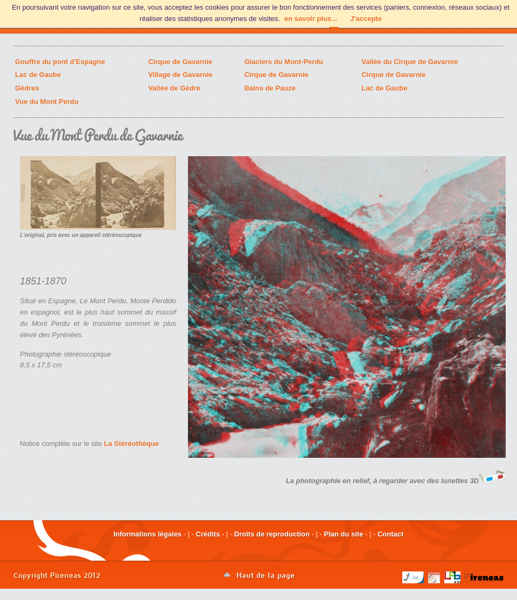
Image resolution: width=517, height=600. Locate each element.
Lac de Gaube (38, 75)
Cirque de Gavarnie (180, 62)
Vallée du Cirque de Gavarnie (409, 62)
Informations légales (147, 534)
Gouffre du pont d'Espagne (60, 62)
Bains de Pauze (270, 88)
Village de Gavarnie (180, 75)
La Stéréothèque (131, 443)
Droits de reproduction (272, 534)
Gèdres (27, 88)
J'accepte (366, 19)
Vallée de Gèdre (174, 88)
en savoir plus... (310, 19)
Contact (390, 534)
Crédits (208, 534)
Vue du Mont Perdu (47, 101)
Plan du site (343, 534)
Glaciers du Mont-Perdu (284, 62)
